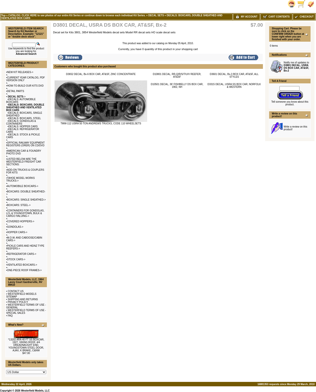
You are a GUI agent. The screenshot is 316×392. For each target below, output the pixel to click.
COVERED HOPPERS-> (20, 221)
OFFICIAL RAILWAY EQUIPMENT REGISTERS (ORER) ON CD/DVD (25, 144)
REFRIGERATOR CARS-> (21, 254)
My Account (246, 16)
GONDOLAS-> (15, 226)
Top (3, 15)
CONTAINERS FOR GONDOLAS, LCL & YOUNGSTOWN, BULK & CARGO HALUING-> (25, 213)
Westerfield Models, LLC (35, 390)
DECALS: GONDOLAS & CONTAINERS (21, 122)
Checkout (304, 16)
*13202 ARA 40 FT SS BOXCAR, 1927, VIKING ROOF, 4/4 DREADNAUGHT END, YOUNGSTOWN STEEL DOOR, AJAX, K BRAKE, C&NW (26, 345)
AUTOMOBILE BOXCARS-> (22, 186)
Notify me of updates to (296, 66)
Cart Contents (276, 16)
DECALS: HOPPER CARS (23, 126)
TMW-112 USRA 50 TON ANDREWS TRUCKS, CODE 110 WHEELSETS (100, 123)
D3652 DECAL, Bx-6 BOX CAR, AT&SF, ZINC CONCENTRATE (101, 74)
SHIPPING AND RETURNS (23, 299)
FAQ (10, 315)
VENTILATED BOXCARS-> (22, 264)
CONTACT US (15, 291)
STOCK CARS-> (16, 259)
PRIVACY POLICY (18, 302)
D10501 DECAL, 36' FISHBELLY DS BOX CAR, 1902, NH (177, 85)
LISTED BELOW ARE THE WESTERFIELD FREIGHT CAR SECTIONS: (23, 162)
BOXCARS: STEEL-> (19, 205)
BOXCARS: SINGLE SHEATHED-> (26, 199)
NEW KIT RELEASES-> (20, 72)
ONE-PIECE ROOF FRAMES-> (24, 270)
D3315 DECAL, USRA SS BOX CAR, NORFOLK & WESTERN (234, 85)
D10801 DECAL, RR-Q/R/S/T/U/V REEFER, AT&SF (177, 75)
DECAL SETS (156, 15)
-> (16, 96)
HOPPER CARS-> (17, 232)
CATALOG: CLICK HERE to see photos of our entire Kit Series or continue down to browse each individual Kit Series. (77, 15)
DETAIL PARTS (15, 91)
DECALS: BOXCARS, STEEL (24, 118)
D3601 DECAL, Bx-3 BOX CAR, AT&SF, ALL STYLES (234, 75)
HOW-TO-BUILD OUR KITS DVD (25, 85)
